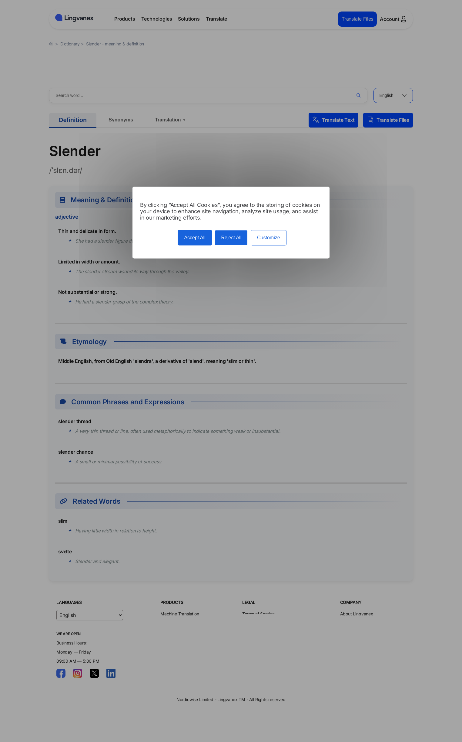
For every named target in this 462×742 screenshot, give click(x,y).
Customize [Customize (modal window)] (268, 237)
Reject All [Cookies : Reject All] (231, 237)
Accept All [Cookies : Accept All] (194, 237)
